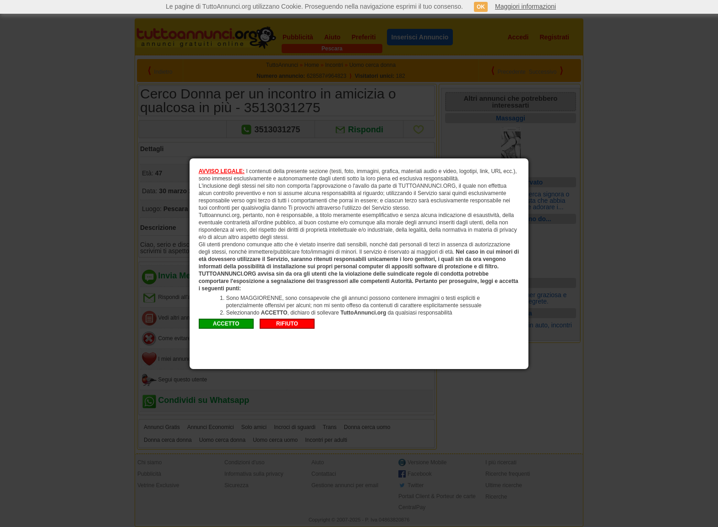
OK (481, 7)
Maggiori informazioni (525, 6)
